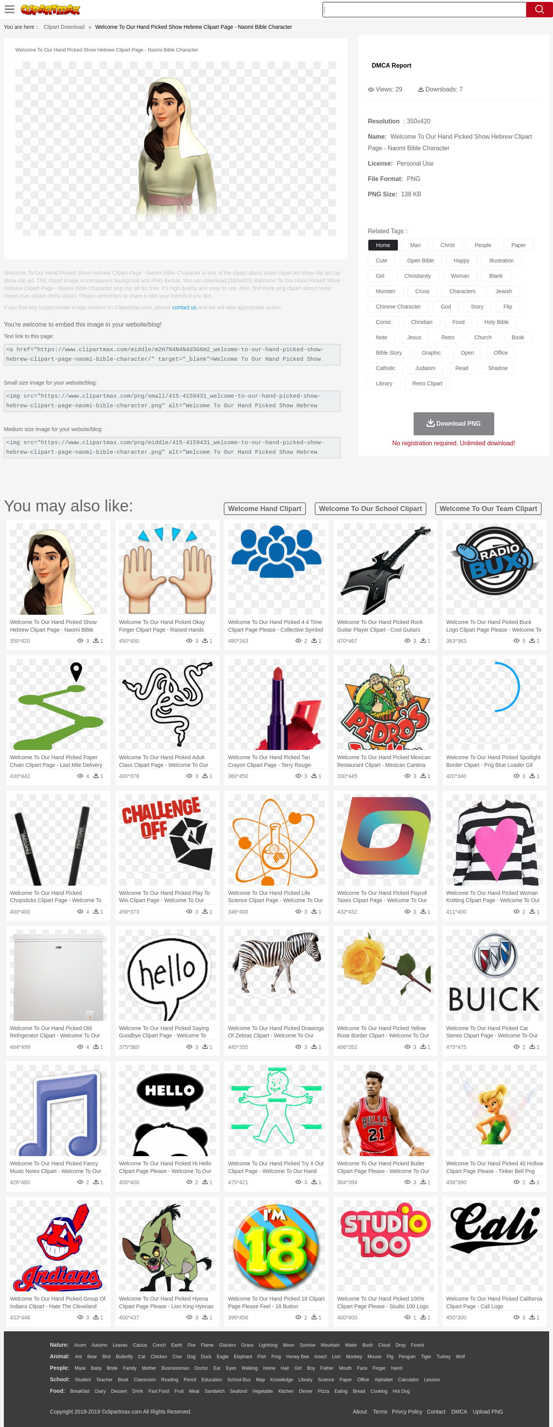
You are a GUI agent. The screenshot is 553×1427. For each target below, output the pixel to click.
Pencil (190, 1379)
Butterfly (124, 1356)
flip (507, 307)
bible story (389, 353)
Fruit (179, 1391)
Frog (276, 1356)
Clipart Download (64, 27)
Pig (390, 1356)
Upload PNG (488, 1412)
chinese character (398, 307)
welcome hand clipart (264, 509)
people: (60, 1368)
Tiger (426, 1356)
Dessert (119, 1391)
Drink (137, 1391)
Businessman (175, 1368)
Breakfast (80, 1391)
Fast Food (158, 1391)
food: (57, 1391)
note (381, 337)
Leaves (120, 1345)
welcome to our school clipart (370, 509)
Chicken (159, 1356)
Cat (142, 1356)
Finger (379, 1368)
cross (423, 291)
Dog (191, 1356)
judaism (425, 368)
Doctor (201, 1368)
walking (250, 1368)
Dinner (306, 1391)
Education (212, 1379)
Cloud (384, 1345)
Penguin (407, 1356)
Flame (207, 1345)
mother (149, 1368)
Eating (341, 1391)
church (483, 337)
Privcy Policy (407, 1412)
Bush (368, 1345)
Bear (92, 1356)
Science (326, 1379)
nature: (59, 1345)
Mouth (345, 1368)
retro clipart (427, 383)
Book (123, 1379)
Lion (336, 1356)
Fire (191, 1345)
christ (448, 245)
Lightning (268, 1345)
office (501, 353)
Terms (380, 1412)
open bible (420, 260)
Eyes (231, 1368)
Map (260, 1379)
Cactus (140, 1345)
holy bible (497, 322)
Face (362, 1368)
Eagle (222, 1356)
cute (381, 260)
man (415, 245)
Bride (112, 1368)
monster (386, 291)
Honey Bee (297, 1356)
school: (60, 1379)
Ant (78, 1356)
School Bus (239, 1379)
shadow (498, 368)
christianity (417, 276)
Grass (247, 1345)
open (467, 353)
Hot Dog (401, 1391)
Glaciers (227, 1345)
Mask (80, 1368)
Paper (345, 1379)
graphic (431, 353)
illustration (501, 260)
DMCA (459, 1412)
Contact (436, 1412)
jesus (414, 337)
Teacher (104, 1379)
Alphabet (383, 1379)
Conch (159, 1345)
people (483, 245)
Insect (321, 1356)
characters (462, 291)
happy (461, 260)
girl (380, 276)
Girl (298, 1368)
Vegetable (262, 1391)
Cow (177, 1356)
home (383, 245)
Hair (285, 1368)
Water (351, 1345)
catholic (386, 368)
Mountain (330, 1345)
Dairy (100, 1391)
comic (383, 322)
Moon (289, 1345)
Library (305, 1379)
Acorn (80, 1345)
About (360, 1412)
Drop (401, 1345)
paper (519, 245)
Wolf (460, 1356)
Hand (396, 1368)
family (129, 1368)
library (384, 383)
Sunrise (308, 1345)
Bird (106, 1356)
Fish (261, 1356)
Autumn (99, 1345)
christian (421, 322)
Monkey (354, 1356)
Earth (176, 1345)
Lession (432, 1379)
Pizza (323, 1391)
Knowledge (281, 1379)
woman (460, 276)
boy (311, 1368)
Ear (217, 1368)
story (477, 307)
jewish (504, 291)
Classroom (145, 1379)
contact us (184, 307)
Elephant (243, 1356)
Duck (206, 1356)
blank (496, 276)
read (461, 368)
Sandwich (215, 1391)
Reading (170, 1379)
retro (447, 337)
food (458, 322)
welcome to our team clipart (488, 509)
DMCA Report (391, 65)
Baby (96, 1368)
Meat (194, 1391)
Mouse (374, 1356)
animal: (60, 1356)
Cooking (379, 1391)
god (446, 307)
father (327, 1368)
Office (363, 1379)
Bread (359, 1391)
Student (83, 1379)
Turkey (443, 1356)
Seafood (238, 1391)
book (518, 337)
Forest (417, 1345)
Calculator (408, 1379)
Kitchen (286, 1391)
